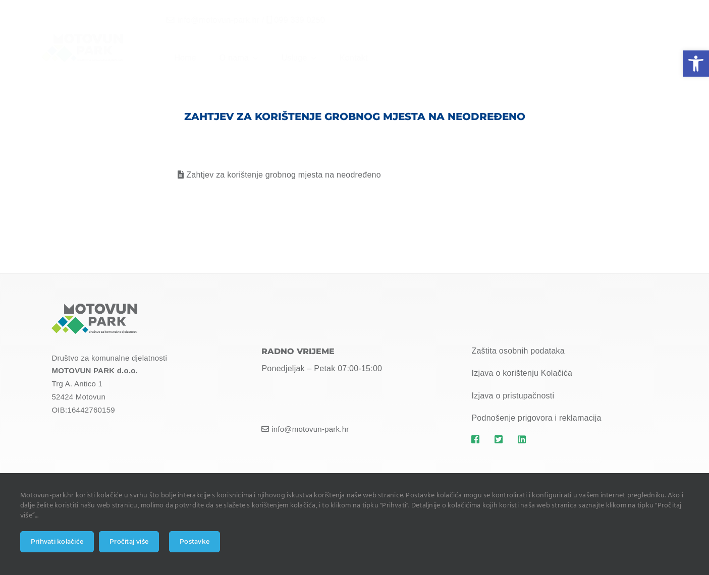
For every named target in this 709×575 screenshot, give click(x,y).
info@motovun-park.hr (210, 20)
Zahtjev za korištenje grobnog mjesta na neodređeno (283, 174)
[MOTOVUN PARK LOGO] (94, 307)
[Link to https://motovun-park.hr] (477, 439)
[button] (696, 63)
